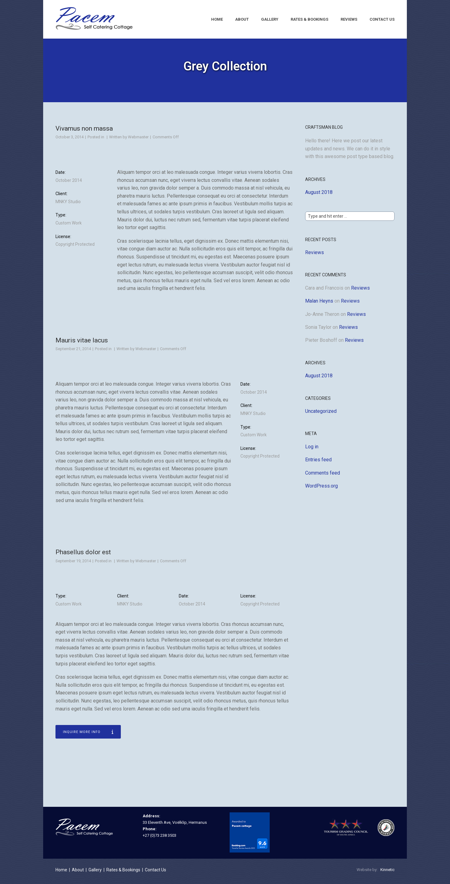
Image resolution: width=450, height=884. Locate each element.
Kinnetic (387, 873)
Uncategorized (321, 414)
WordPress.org (321, 489)
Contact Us (382, 19)
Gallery (269, 19)
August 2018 (319, 196)
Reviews (349, 19)
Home (217, 19)
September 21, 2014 (73, 352)
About (242, 19)
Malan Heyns (319, 305)
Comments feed (322, 476)
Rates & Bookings (309, 19)
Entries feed (318, 463)
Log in (311, 450)
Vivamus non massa (84, 132)
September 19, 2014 (73, 564)
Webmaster (138, 140)
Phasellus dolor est (83, 555)
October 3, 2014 (69, 140)
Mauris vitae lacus (81, 343)
